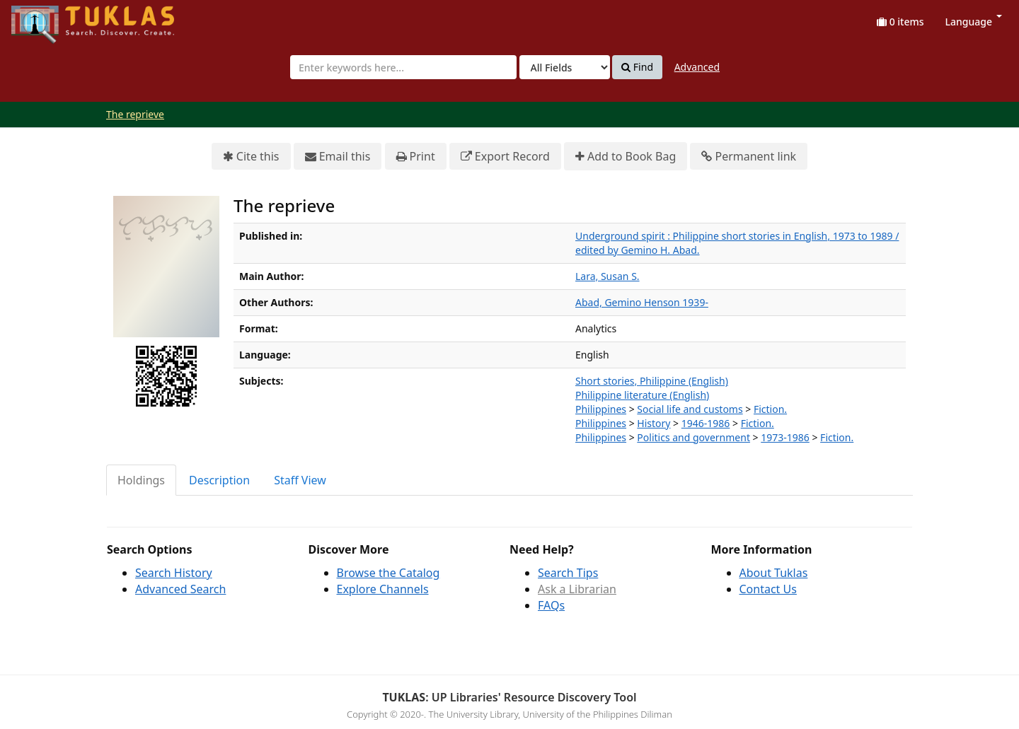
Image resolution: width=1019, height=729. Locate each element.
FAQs (551, 605)
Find (637, 67)
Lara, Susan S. (607, 276)
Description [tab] (219, 480)
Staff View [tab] (300, 480)
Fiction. (770, 409)
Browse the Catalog (388, 573)
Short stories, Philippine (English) (651, 380)
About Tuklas (773, 573)
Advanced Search (180, 589)
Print (415, 156)
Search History (173, 573)
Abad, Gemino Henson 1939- (641, 302)
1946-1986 (705, 423)
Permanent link (748, 156)
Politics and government (693, 437)
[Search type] (564, 67)
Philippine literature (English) (642, 395)
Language (973, 21)
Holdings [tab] (141, 480)
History (653, 423)
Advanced (697, 67)
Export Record (505, 156)
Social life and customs (689, 409)
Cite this (251, 156)
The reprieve (135, 114)
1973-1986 (785, 437)
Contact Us (768, 589)
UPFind (46, 18)
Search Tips (568, 573)
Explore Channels (383, 589)
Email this (338, 156)
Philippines (600, 409)
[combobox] (403, 67)
